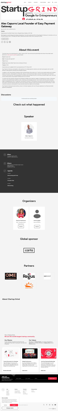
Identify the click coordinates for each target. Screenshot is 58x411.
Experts (7, 391)
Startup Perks (43, 2)
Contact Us (33, 391)
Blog (24, 391)
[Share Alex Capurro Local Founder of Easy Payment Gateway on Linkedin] (7, 42)
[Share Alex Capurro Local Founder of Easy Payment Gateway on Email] (10, 42)
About (49, 2)
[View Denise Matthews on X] (21, 218)
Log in (55, 2)
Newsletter (25, 390)
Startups (7, 392)
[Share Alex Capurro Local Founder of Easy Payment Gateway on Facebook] (2, 42)
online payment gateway (12, 54)
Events (29, 2)
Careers (32, 390)
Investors (7, 390)
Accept (14, 405)
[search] (52, 2)
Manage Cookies (10, 408)
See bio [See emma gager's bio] (37, 226)
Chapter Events (17, 391)
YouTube (24, 392)
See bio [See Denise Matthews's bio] (21, 226)
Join (25, 2)
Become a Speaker (18, 392)
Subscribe (52, 378)
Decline (5, 405)
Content (36, 2)
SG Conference (17, 390)
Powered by (52, 408)
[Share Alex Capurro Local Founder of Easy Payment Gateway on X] (5, 42)
